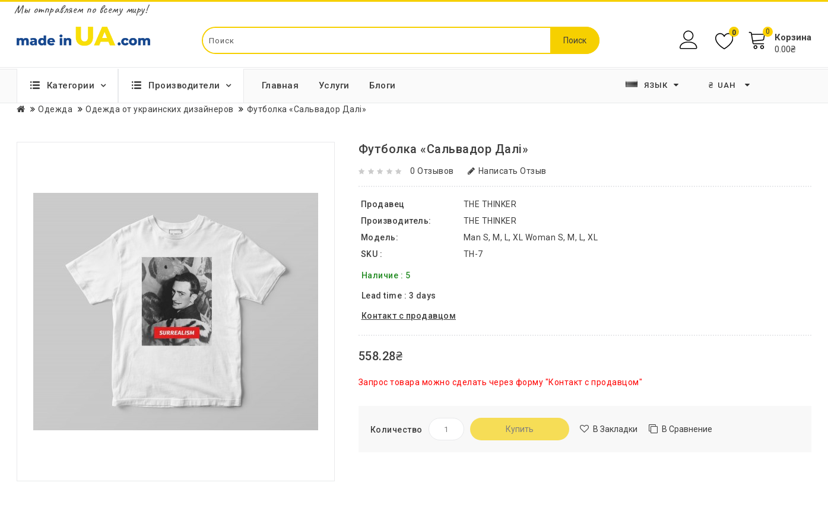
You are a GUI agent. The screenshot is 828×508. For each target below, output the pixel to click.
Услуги (334, 85)
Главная (280, 85)
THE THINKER (490, 221)
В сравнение (687, 429)
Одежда (55, 109)
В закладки (615, 429)
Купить (520, 429)
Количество (396, 429)
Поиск (574, 40)
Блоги (382, 85)
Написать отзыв (507, 171)
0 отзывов (432, 171)
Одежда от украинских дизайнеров (159, 109)
